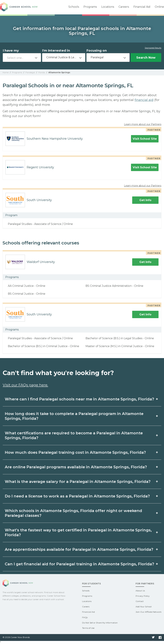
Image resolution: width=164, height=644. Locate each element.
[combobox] (22, 57)
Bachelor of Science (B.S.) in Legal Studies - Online (120, 338)
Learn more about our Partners (142, 124)
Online (159, 6)
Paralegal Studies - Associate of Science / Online (40, 224)
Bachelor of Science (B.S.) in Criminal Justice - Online (43, 346)
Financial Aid (141, 6)
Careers (124, 6)
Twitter (153, 637)
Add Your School (144, 606)
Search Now (145, 57)
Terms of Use (88, 628)
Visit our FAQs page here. (25, 385)
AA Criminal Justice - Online (26, 285)
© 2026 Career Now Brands (16, 637)
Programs (90, 6)
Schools (73, 6)
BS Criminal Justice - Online (26, 293)
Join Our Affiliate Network (148, 612)
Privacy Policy (143, 596)
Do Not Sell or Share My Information (100, 622)
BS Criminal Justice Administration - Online (114, 285)
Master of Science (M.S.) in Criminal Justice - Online (120, 346)
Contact (140, 601)
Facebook (160, 637)
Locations (107, 6)
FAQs (85, 617)
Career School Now (19, 7)
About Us (140, 590)
